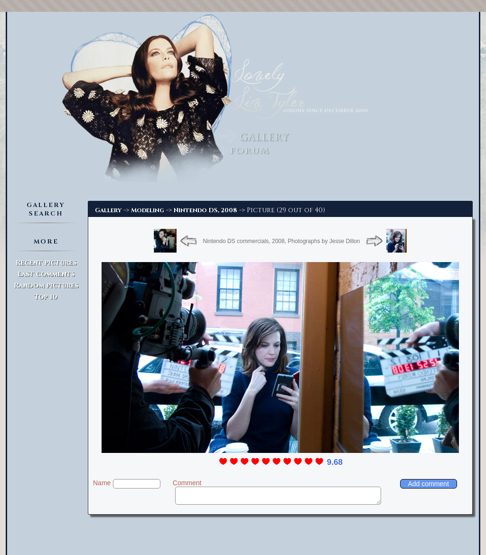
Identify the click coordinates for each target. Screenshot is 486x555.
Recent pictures (46, 262)
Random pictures (46, 285)
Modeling (147, 210)
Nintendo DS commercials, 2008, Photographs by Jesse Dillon (281, 241)
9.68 (335, 462)
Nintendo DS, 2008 (205, 210)
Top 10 (45, 296)
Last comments (46, 274)
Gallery (108, 210)
